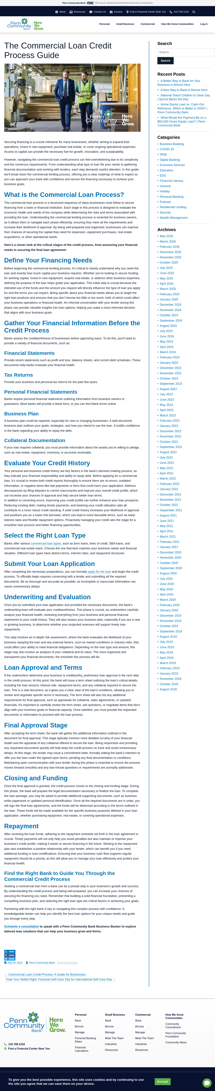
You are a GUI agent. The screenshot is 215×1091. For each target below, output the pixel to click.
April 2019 (167, 657)
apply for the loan (99, 571)
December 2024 (170, 304)
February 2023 (170, 420)
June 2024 (167, 336)
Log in (204, 24)
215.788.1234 (181, 11)
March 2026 (168, 241)
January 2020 (169, 610)
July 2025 (166, 268)
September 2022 (171, 447)
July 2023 (166, 394)
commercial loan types (46, 543)
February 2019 (170, 668)
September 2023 (171, 383)
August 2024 (168, 325)
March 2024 (168, 352)
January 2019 (169, 673)
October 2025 (169, 262)
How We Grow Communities (177, 24)
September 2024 (171, 320)
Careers (118, 11)
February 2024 (170, 357)
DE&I (163, 154)
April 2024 (167, 347)
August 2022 (168, 452)
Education (166, 170)
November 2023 (170, 373)
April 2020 (167, 594)
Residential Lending (173, 207)
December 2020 (170, 552)
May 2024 (166, 341)
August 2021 (168, 515)
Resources (79, 11)
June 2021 (167, 521)
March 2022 (168, 478)
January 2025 (169, 299)
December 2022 (170, 431)
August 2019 (168, 636)
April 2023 (167, 410)
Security (165, 212)
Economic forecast (172, 165)
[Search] (194, 11)
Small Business (125, 24)
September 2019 (171, 631)
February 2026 (170, 246)
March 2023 (168, 415)
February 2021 (170, 541)
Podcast (165, 202)
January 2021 (169, 547)
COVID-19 (167, 149)
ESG (163, 175)
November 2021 (170, 499)
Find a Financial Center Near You (148, 11)
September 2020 (171, 568)
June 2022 (167, 462)
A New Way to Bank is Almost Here (184, 90)
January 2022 (169, 489)
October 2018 (169, 684)
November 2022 (170, 436)
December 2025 (170, 252)
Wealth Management (174, 217)
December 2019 (170, 615)
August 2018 (168, 689)
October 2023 (169, 378)
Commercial (148, 24)
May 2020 (166, 589)
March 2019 (168, 663)
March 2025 (168, 289)
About (62, 11)
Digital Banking (170, 159)
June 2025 (167, 273)
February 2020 (170, 605)
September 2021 (171, 510)
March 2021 (168, 536)
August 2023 (168, 389)
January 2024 (169, 362)
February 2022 (170, 484)
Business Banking (67, 962)
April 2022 (167, 473)
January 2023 (169, 426)
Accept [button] (162, 1081)
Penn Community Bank (42, 962)
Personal (104, 24)
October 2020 (169, 563)
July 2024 (166, 331)
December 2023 (170, 368)
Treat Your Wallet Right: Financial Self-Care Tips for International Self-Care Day (61, 979)
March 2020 (168, 599)
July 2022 (166, 457)
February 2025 (170, 294)
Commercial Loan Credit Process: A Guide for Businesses (45, 974)
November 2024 (170, 310)
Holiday (165, 191)
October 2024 (169, 315)
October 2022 (169, 441)
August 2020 (168, 573)
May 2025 (166, 278)
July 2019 (166, 642)
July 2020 (166, 578)
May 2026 (166, 236)
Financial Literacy (171, 180)
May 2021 (166, 526)
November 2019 (170, 621)
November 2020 (170, 557)
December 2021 (170, 494)
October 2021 (169, 505)
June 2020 (167, 584)
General (165, 186)
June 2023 (167, 399)
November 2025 (170, 257)
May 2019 (166, 652)
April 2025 (167, 283)
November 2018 (170, 678)
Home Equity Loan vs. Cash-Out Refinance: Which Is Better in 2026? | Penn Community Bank (182, 108)
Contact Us (100, 11)
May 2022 (166, 468)
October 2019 (169, 626)
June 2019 (167, 647)
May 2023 (166, 405)
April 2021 (167, 531)
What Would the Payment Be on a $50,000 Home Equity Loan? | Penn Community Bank (181, 121)
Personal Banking (172, 196)
